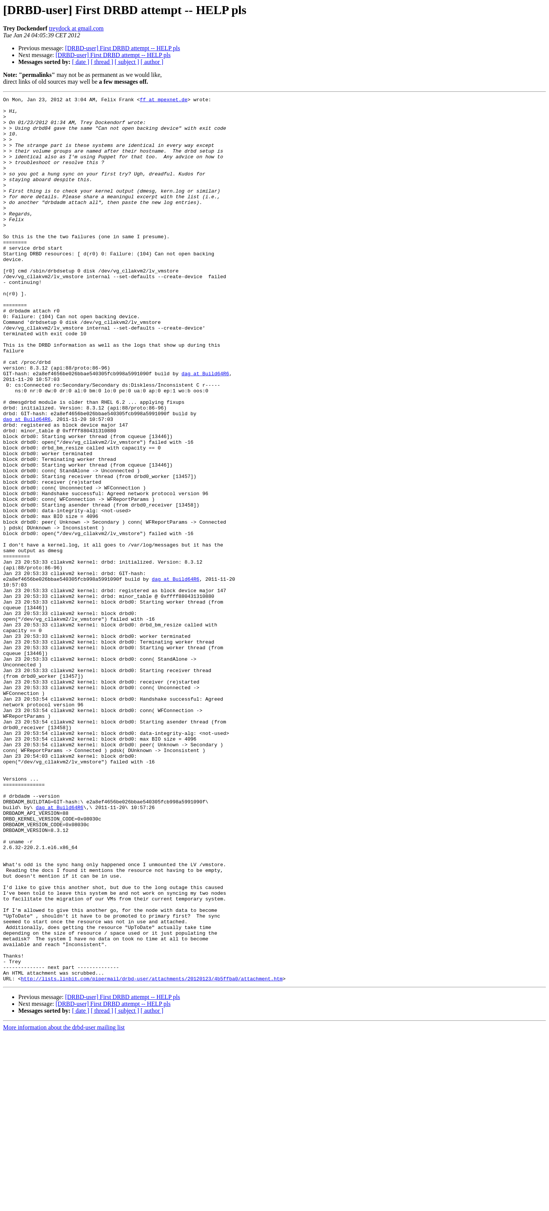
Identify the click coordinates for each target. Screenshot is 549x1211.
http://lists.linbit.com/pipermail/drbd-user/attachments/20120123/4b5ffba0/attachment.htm (152, 1155)
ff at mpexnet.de (164, 100)
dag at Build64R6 (205, 429)
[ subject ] (127, 62)
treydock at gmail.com (76, 28)
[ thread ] (102, 62)
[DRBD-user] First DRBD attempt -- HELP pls (122, 48)
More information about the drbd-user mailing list (64, 1204)
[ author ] (152, 62)
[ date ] (80, 62)
